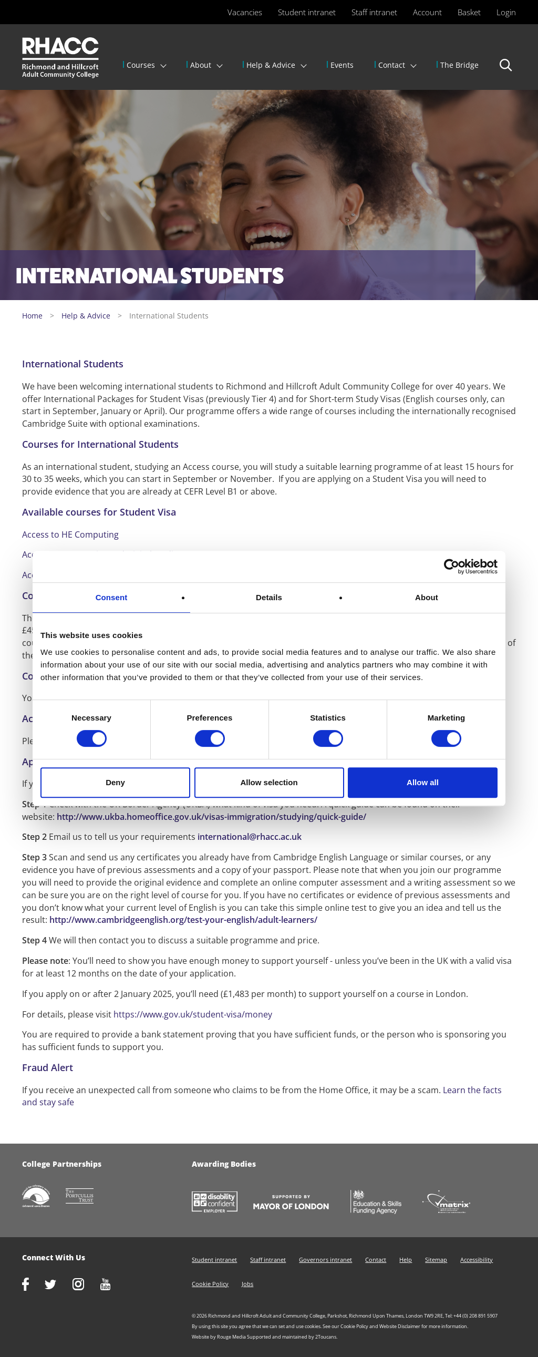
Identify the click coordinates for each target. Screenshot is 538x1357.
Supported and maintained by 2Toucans (291, 1336)
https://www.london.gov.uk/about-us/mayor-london (299, 1203)
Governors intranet (325, 1259)
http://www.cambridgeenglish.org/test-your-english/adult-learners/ (183, 920)
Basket (469, 12)
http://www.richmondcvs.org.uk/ (44, 1197)
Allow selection (268, 782)
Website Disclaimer (399, 1326)
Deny (115, 782)
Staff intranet (374, 12)
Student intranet (307, 12)
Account (427, 12)
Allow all (423, 782)
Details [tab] (269, 597)
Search (506, 69)
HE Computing (90, 534)
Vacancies (244, 12)
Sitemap (436, 1259)
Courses (141, 65)
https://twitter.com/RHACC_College (59, 1285)
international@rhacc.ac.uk (250, 836)
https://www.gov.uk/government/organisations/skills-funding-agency (383, 1203)
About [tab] (426, 597)
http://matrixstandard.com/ (454, 1202)
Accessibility (476, 1259)
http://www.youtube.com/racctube (113, 1285)
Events (342, 65)
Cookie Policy (210, 1284)
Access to (41, 534)
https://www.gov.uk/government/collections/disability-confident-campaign (222, 1203)
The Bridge (459, 65)
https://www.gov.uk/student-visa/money (192, 1014)
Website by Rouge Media (219, 1336)
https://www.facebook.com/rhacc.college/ (33, 1285)
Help (405, 1259)
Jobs (247, 1284)
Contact (391, 65)
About (200, 65)
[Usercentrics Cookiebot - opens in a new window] (452, 566)
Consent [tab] (112, 597)
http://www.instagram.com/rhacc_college (86, 1285)
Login (506, 12)
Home (32, 316)
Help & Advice (270, 65)
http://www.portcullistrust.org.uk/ (88, 1197)
